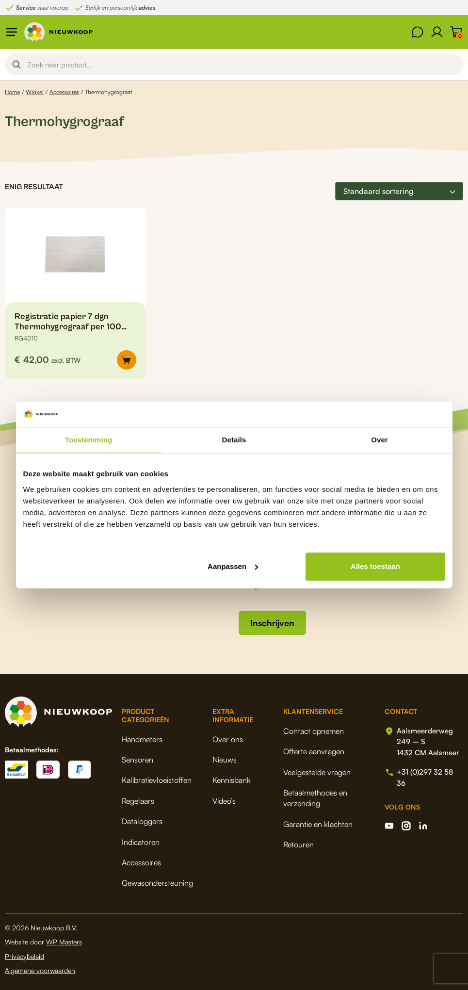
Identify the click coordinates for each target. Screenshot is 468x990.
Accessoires (64, 92)
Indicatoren (141, 842)
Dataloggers (142, 821)
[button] (126, 360)
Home (12, 92)
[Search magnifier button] (16, 64)
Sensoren (137, 759)
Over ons (227, 739)
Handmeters (142, 739)
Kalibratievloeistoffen (157, 780)
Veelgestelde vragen (317, 772)
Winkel (35, 92)
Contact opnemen (313, 731)
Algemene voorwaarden (40, 970)
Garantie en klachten (318, 824)
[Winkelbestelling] (399, 191)
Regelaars (138, 801)
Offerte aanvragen (313, 751)
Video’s (224, 801)
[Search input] (242, 64)
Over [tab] (379, 440)
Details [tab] (234, 440)
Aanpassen (233, 566)
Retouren (298, 844)
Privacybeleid (24, 956)
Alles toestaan (375, 566)
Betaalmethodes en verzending (315, 798)
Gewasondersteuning (157, 883)
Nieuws (224, 759)
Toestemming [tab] (89, 440)
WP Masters (64, 942)
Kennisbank (231, 780)
